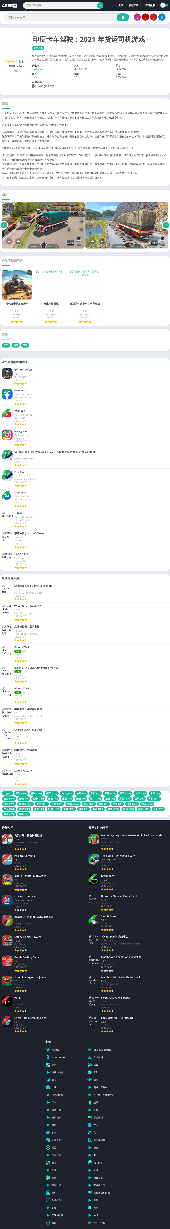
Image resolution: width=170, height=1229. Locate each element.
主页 (119, 5)
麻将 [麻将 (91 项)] (23, 814)
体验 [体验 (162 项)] (36, 793)
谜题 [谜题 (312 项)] (128, 809)
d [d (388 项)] (7, 793)
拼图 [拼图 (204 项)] (124, 798)
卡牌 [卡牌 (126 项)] (140, 793)
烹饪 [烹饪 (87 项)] (103, 803)
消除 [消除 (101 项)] (57, 803)
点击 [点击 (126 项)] (88, 803)
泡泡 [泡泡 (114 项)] (42, 803)
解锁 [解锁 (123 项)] (113, 809)
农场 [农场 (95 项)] (81, 793)
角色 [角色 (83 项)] (83, 809)
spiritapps (37, 69)
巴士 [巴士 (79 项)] (53, 798)
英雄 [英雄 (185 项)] (68, 809)
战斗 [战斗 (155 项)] (95, 798)
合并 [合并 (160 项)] (9, 798)
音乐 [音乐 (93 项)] (158, 809)
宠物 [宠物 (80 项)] (23, 798)
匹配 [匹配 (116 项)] (110, 793)
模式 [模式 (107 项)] (9, 803)
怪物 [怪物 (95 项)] (81, 798)
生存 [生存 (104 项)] (9, 809)
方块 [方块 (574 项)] (154, 798)
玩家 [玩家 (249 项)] (147, 803)
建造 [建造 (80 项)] (67, 798)
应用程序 (150, 5)
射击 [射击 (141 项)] (38, 798)
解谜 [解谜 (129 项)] (98, 809)
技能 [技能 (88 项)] (110, 798)
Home (35, 33)
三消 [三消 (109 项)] (21, 793)
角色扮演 (57, 33)
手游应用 (133, 5)
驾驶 (25, 345)
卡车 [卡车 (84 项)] (155, 793)
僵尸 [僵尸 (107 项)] (51, 793)
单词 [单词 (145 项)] (125, 793)
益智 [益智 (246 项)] (24, 809)
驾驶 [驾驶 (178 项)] (9, 814)
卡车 (6, 345)
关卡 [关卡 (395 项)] (66, 793)
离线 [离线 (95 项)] (39, 809)
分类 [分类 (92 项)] (95, 793)
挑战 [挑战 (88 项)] (139, 798)
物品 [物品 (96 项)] (117, 803)
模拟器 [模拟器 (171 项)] (25, 803)
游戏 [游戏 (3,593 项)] (73, 803)
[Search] (63, 5)
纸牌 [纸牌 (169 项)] (53, 809)
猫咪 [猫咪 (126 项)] (132, 803)
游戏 (15, 345)
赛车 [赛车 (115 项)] (143, 809)
